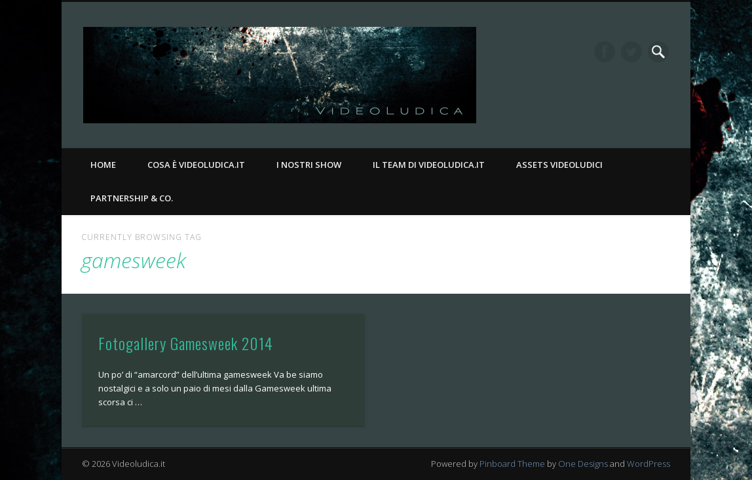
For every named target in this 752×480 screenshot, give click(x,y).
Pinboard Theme (512, 464)
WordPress (648, 464)
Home (103, 164)
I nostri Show (308, 164)
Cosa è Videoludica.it (196, 164)
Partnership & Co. (131, 198)
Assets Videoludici (559, 164)
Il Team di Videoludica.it (429, 164)
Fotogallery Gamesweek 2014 (185, 343)
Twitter (631, 51)
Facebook (604, 51)
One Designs (583, 464)
